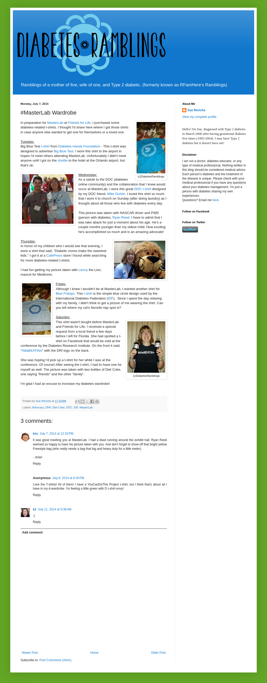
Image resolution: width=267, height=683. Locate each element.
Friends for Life (79, 123)
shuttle (62, 160)
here (215, 200)
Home (94, 652)
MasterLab (55, 123)
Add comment (32, 532)
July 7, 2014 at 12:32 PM (56, 433)
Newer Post (30, 652)
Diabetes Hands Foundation (78, 146)
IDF (110, 298)
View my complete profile (199, 117)
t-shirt (45, 146)
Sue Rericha (196, 110)
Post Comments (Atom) (55, 660)
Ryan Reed (120, 217)
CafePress (54, 255)
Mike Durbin (116, 194)
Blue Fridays (65, 293)
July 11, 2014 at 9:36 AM (54, 509)
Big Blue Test (63, 151)
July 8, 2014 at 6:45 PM (68, 478)
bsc (35, 433)
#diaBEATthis (32, 350)
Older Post (158, 652)
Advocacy (38, 407)
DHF (48, 407)
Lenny (83, 270)
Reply (37, 463)
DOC (69, 407)
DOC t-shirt (142, 189)
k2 (34, 509)
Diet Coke (58, 407)
